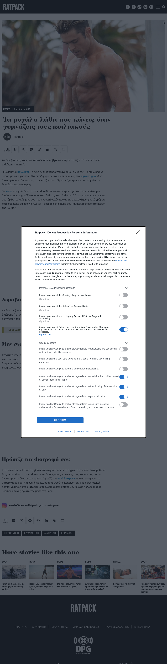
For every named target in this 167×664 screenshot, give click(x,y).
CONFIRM (60, 420)
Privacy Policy (102, 431)
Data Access (83, 431)
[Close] (139, 233)
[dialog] (83, 332)
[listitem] (83, 288)
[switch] (123, 295)
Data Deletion (65, 431)
